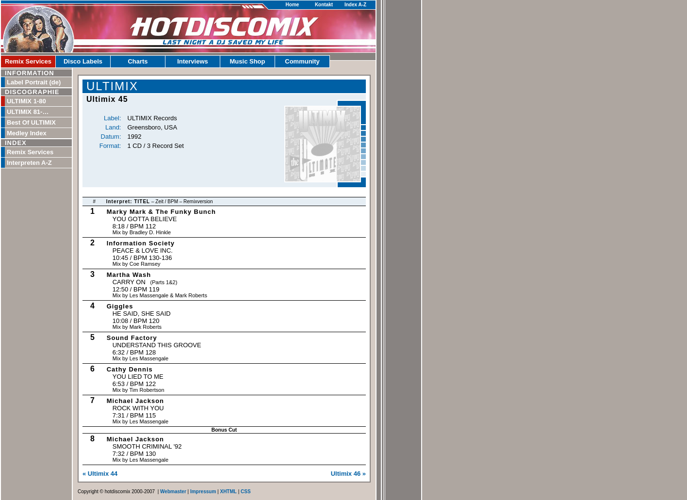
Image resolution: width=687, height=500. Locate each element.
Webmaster (173, 491)
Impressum (203, 491)
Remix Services (28, 61)
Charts (137, 61)
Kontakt (324, 4)
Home (292, 4)
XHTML (228, 491)
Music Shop (247, 61)
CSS (246, 491)
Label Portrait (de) (34, 82)
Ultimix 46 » (348, 473)
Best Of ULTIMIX (31, 122)
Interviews (192, 61)
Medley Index (27, 133)
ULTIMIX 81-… (28, 111)
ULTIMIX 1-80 (26, 101)
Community (302, 61)
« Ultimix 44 (99, 473)
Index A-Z (355, 4)
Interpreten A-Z (29, 162)
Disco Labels (83, 61)
